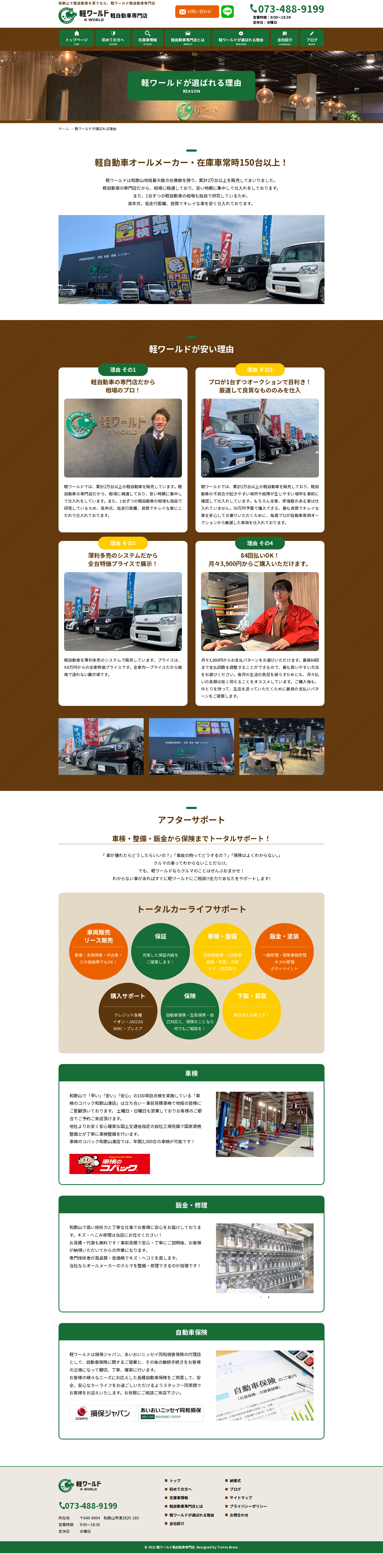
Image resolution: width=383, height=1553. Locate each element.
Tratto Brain (227, 1547)
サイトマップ (241, 1497)
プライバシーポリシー (248, 1506)
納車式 (235, 1480)
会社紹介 (284, 41)
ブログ (311, 41)
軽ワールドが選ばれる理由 (241, 41)
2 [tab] (268, 1297)
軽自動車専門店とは (188, 41)
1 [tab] (260, 1297)
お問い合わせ (199, 11)
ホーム (64, 128)
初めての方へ (113, 41)
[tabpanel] (265, 1124)
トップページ (76, 41)
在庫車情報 (147, 41)
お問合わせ (239, 1515)
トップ (175, 1480)
